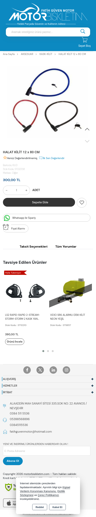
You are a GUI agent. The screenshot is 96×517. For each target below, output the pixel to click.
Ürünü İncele (15, 341)
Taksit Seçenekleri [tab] (33, 246)
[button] (87, 129)
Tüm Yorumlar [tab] (65, 246)
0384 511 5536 (19, 413)
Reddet (39, 507)
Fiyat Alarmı (14, 227)
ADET (36, 190)
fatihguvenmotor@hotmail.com (31, 432)
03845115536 (19, 425)
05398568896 (20, 419)
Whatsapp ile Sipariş (19, 218)
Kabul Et (57, 507)
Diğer (15, 172)
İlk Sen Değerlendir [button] (51, 158)
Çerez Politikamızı (48, 495)
